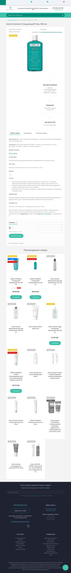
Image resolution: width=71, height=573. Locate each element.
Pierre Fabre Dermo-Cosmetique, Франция (51, 32)
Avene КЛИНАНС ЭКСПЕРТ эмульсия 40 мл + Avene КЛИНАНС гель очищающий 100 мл (35, 467)
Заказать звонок (58, 9)
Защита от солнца (20, 545)
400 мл (15, 153)
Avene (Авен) (20, 543)
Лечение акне (50, 542)
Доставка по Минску (50, 85)
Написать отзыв (16, 236)
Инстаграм (48, 214)
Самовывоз (50, 105)
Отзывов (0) (27, 133)
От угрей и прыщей (12, 20)
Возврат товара (51, 547)
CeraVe (20, 547)
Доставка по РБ (50, 122)
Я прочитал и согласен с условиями (36, 495)
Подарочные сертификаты (51, 553)
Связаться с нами (20, 511)
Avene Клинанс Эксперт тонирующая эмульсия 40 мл (16, 422)
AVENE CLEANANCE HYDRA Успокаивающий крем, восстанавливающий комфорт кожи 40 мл (16, 376)
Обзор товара (15, 133)
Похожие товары (41, 133)
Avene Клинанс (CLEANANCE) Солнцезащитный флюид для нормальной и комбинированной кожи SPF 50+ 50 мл (55, 426)
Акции (50, 555)
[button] (32, 9)
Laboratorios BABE (20, 549)
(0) (45, 29)
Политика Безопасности (33, 495)
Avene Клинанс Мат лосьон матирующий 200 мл (35, 374)
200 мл (11, 153)
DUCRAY (20, 540)
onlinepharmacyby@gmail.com (20, 521)
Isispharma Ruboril (20, 542)
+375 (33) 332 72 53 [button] (20, 505)
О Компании (50, 540)
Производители (51, 551)
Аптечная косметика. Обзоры (50, 543)
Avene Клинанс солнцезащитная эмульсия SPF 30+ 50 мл (16, 466)
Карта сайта (51, 549)
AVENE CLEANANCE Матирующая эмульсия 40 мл (35, 422)
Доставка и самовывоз (51, 538)
